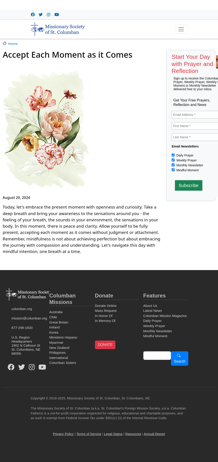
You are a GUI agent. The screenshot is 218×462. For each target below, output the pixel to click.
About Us (150, 306)
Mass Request (106, 310)
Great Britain (58, 322)
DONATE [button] (105, 345)
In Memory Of (105, 321)
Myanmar (56, 342)
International (58, 358)
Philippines (57, 352)
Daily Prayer (184, 155)
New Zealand (59, 348)
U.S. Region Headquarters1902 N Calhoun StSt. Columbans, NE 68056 (25, 345)
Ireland (54, 327)
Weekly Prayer (186, 160)
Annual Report (154, 434)
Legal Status (113, 434)
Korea (53, 332)
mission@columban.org (29, 318)
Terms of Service (88, 434)
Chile (53, 317)
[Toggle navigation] (181, 29)
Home (13, 43)
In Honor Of (103, 316)
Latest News (152, 310)
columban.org (21, 309)
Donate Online (106, 306)
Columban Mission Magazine (165, 316)
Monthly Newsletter (189, 165)
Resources (133, 434)
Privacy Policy (63, 434)
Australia (56, 312)
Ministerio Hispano (63, 337)
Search (179, 361)
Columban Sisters (62, 363)
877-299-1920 (22, 328)
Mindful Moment (187, 170)
